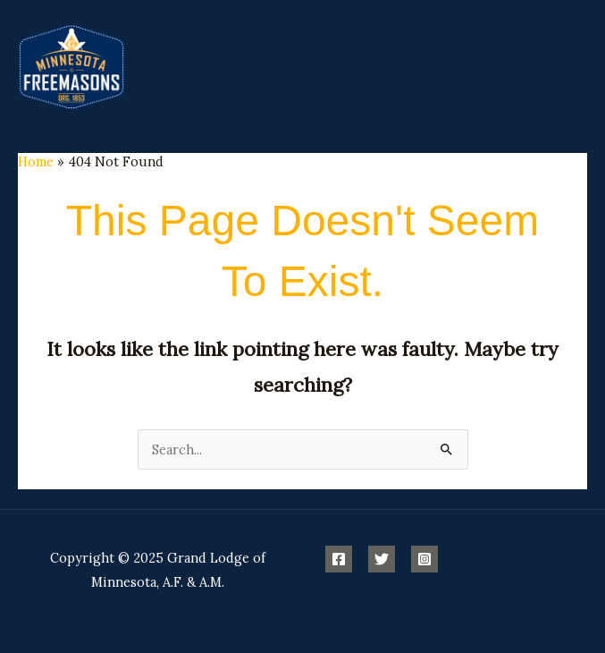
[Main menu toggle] (569, 66)
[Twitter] (381, 559)
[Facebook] (338, 559)
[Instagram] (424, 559)
